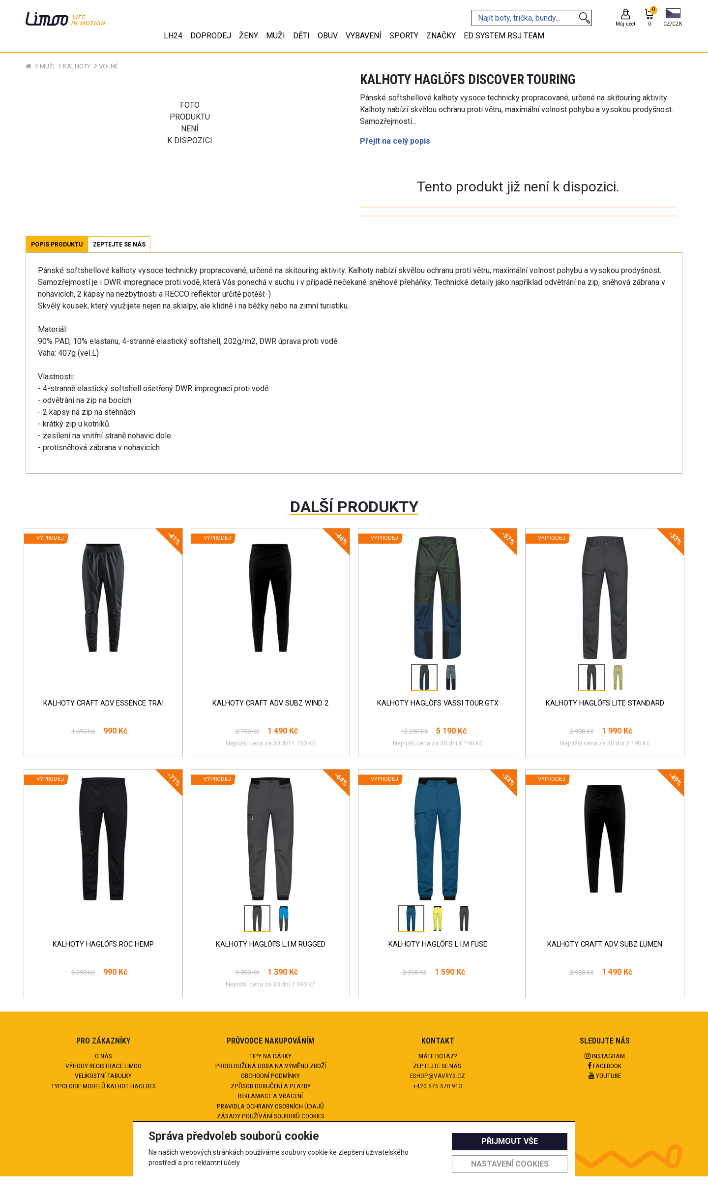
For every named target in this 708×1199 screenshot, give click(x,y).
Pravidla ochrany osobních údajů (270, 1106)
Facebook (604, 1066)
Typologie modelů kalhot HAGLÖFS (103, 1086)
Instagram (605, 1056)
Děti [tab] (301, 35)
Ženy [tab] (248, 35)
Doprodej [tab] (210, 35)
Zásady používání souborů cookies (270, 1116)
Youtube (605, 1075)
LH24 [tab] (173, 35)
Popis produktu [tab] (57, 244)
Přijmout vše (509, 1141)
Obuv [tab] (328, 35)
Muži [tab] (275, 35)
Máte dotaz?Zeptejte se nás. (438, 1061)
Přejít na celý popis (395, 141)
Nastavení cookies (510, 1163)
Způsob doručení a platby (271, 1086)
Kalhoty (76, 66)
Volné (108, 66)
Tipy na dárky (270, 1056)
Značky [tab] (441, 35)
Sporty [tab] (403, 35)
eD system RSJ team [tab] (504, 35)
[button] (672, 18)
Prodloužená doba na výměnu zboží (270, 1066)
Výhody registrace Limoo (103, 1066)
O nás (103, 1056)
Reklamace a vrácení (270, 1096)
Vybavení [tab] (364, 35)
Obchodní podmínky (270, 1075)
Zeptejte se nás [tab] (119, 244)
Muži (47, 66)
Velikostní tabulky (103, 1075)
